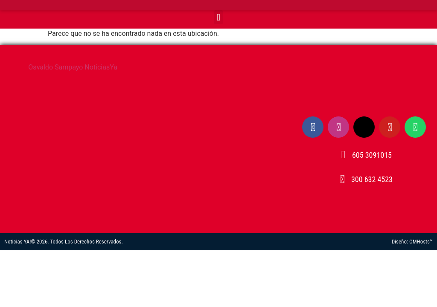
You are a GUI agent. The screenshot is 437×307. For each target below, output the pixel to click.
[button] (218, 17)
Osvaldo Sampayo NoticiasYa (72, 67)
